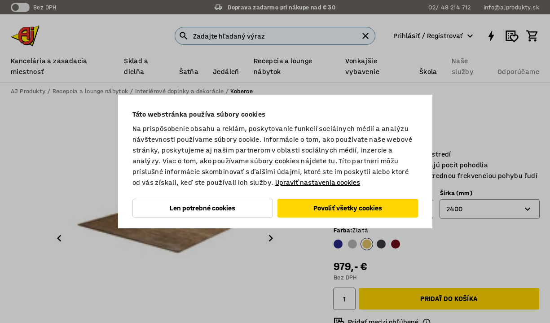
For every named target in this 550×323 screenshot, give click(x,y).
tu (331, 161)
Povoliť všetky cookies (347, 208)
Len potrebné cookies (202, 208)
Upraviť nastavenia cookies (317, 182)
